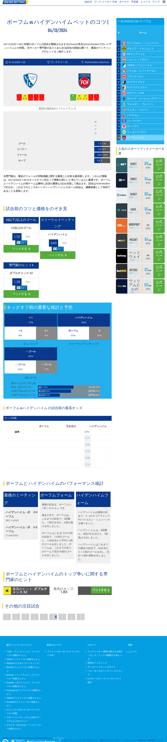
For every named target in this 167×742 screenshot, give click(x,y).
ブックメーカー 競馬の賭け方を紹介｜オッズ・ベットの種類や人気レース (105, 655)
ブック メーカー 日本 (105, 2)
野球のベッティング (97, 663)
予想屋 (134, 2)
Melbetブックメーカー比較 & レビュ (23, 698)
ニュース (145, 2)
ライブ (156, 2)
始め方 (88, 2)
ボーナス (124, 2)
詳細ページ (133, 167)
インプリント (58, 738)
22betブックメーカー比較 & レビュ (23, 659)
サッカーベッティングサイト (102, 667)
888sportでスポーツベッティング (22, 663)
